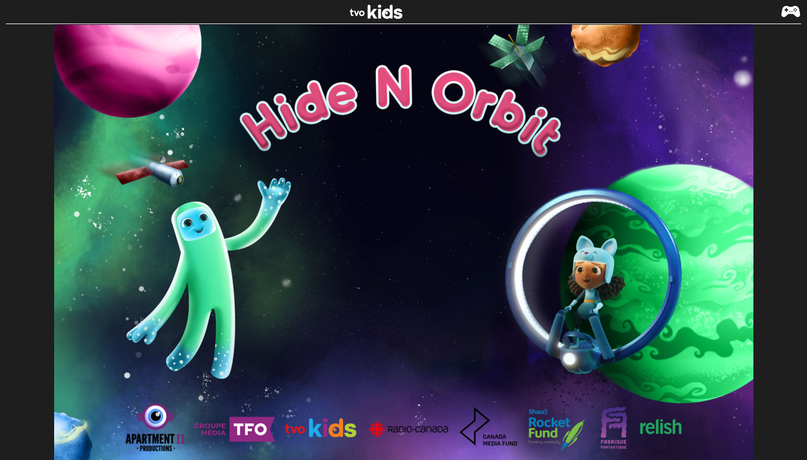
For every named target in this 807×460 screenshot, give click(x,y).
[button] (790, 17)
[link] (404, 12)
